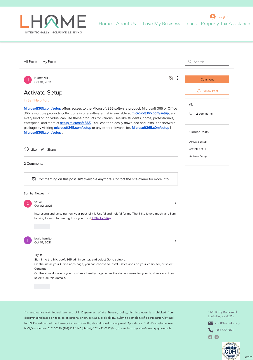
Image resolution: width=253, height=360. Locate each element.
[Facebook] (210, 337)
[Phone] (211, 330)
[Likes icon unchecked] (27, 149)
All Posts (30, 61)
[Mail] (211, 323)
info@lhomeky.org (227, 323)
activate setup (197, 148)
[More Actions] (175, 78)
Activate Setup (198, 141)
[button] (126, 22)
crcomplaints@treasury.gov (145, 328)
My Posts (49, 61)
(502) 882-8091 (224, 330)
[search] (207, 62)
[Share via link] (48, 149)
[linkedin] (217, 337)
